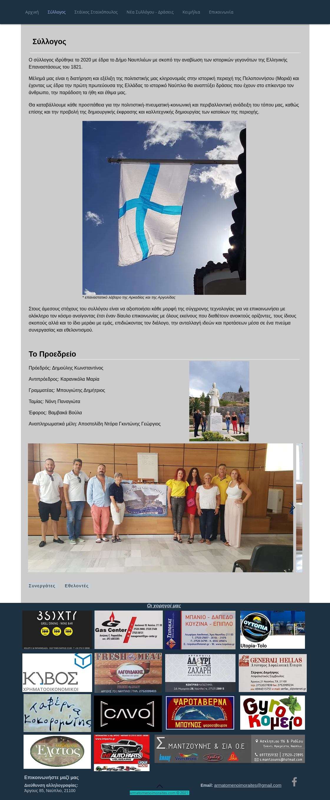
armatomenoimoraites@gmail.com (247, 785)
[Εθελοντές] (77, 585)
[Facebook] (294, 782)
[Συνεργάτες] (43, 585)
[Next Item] (292, 508)
